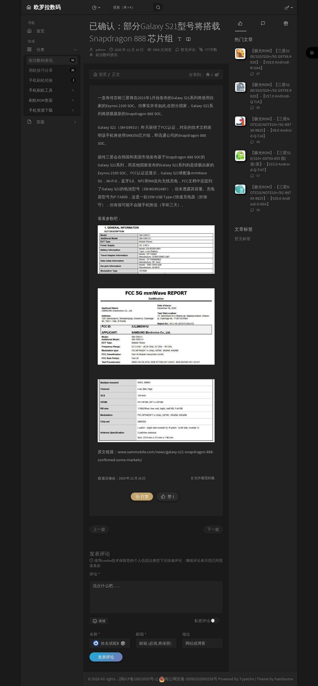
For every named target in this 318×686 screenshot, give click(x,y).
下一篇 (213, 529)
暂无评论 (188, 49)
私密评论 (202, 620)
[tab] (240, 22)
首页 (100, 74)
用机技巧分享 (52, 70)
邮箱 (141, 634)
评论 (94, 574)
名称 (94, 634)
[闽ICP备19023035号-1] (138, 678)
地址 (186, 634)
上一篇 (99, 529)
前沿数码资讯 (52, 60)
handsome (284, 678)
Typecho (246, 678)
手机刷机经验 (52, 80)
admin (100, 49)
